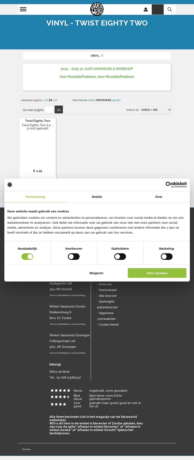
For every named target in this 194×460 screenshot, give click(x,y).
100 (55, 100)
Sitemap (26, 449)
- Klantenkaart (107, 290)
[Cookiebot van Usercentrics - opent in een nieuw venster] (169, 185)
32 (50, 100)
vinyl (97, 55)
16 (46, 100)
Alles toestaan (157, 273)
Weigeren (96, 273)
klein (91, 100)
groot (116, 100)
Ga (59, 110)
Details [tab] (97, 196)
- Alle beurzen (107, 295)
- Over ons (104, 284)
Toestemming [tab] (35, 196)
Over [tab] (158, 196)
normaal (104, 100)
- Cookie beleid (108, 324)
